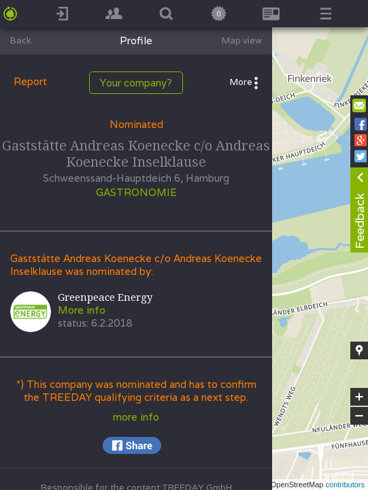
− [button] (359, 416)
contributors (345, 484)
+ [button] (359, 397)
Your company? (136, 82)
